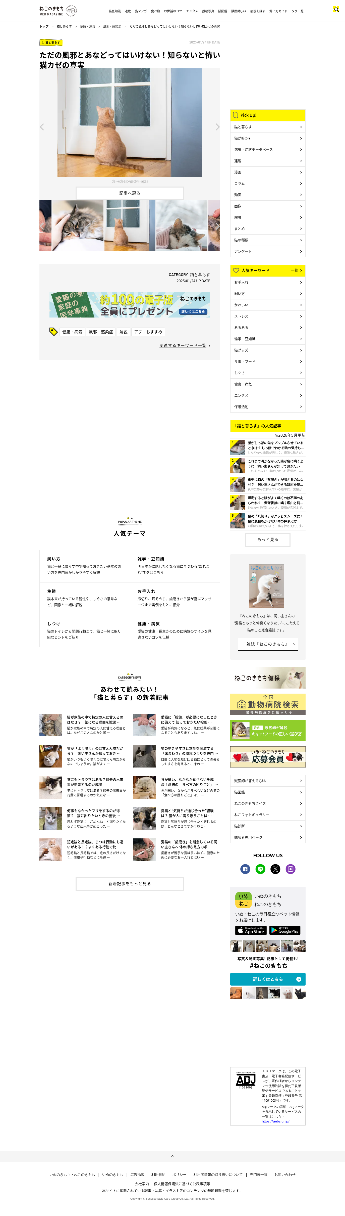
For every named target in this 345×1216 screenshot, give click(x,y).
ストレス (241, 316)
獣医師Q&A (238, 11)
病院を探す (257, 11)
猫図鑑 (222, 11)
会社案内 (142, 1183)
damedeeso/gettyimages (130, 180)
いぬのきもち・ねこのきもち (72, 1174)
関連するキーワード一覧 (182, 345)
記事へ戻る (130, 193)
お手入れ (241, 282)
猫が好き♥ (242, 138)
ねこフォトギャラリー (251, 814)
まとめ (239, 228)
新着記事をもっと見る (129, 883)
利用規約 (158, 1174)
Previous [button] (41, 126)
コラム (239, 183)
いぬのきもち (112, 1174)
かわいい (241, 304)
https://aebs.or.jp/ (276, 1121)
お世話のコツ (173, 11)
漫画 (237, 171)
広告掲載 (137, 1174)
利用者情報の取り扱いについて (218, 1174)
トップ (43, 26)
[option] (129, 126)
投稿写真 (208, 11)
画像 (237, 205)
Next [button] (218, 126)
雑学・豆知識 (244, 338)
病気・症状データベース (253, 149)
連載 (128, 11)
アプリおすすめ (148, 332)
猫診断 (239, 825)
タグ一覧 (298, 11)
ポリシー (179, 1174)
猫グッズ (241, 349)
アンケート (243, 251)
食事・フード (244, 361)
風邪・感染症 (112, 26)
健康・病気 (87, 26)
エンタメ (192, 11)
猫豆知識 (115, 11)
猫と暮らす (64, 26)
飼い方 (239, 293)
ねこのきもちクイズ (250, 803)
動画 (237, 194)
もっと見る (268, 539)
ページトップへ (172, 1156)
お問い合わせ (285, 1174)
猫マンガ (141, 11)
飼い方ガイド (278, 11)
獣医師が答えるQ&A (250, 780)
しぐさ (239, 372)
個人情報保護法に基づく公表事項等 (182, 1183)
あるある (241, 327)
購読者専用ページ (248, 837)
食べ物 (155, 11)
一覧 (294, 270)
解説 (124, 332)
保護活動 (241, 406)
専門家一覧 (258, 1174)
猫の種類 (241, 239)
